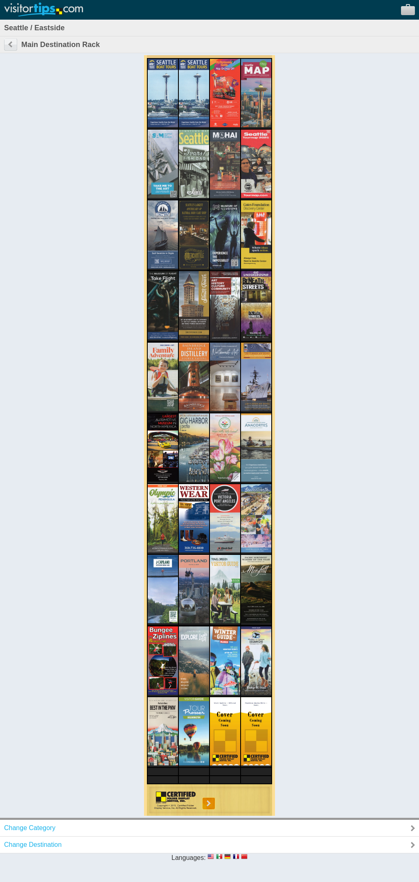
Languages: (188, 857)
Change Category (29, 827)
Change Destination (33, 844)
